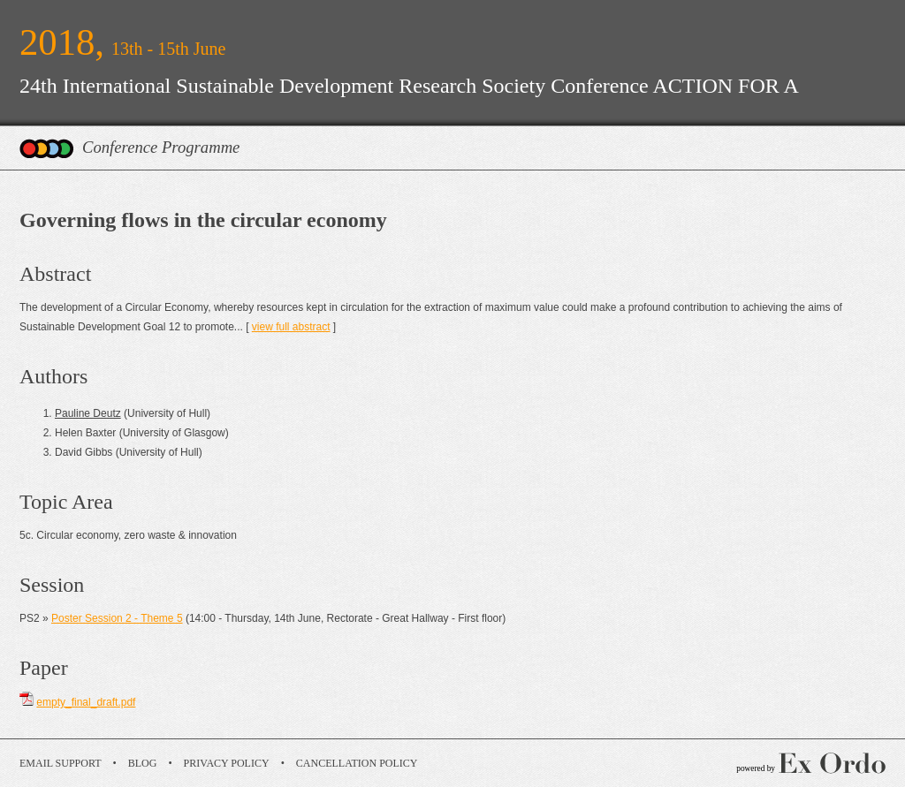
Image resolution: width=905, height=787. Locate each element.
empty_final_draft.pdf (85, 702)
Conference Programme (161, 147)
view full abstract (291, 327)
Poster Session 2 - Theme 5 (117, 618)
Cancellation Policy (357, 763)
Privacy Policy (227, 763)
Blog (142, 763)
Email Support (60, 763)
